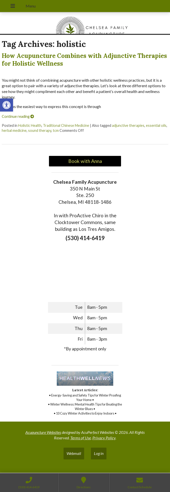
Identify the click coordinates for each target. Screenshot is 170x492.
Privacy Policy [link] (104, 437)
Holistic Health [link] (29, 125)
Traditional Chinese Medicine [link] (66, 125)
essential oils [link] (156, 125)
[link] (6, 105)
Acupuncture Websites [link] (43, 432)
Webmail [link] (74, 453)
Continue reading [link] (18, 116)
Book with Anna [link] (85, 161)
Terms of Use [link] (80, 437)
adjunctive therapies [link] (128, 125)
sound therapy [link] (39, 130)
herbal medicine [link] (14, 130)
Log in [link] (98, 453)
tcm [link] (56, 130)
